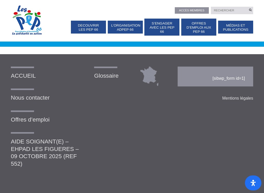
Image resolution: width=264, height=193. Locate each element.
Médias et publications (236, 27)
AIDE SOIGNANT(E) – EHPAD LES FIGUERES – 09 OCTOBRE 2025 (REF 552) (45, 152)
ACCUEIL (23, 76)
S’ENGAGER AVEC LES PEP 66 (162, 27)
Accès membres (191, 10)
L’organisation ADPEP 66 (125, 27)
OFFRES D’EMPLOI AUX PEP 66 (199, 27)
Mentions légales (237, 98)
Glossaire (106, 76)
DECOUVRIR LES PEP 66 (88, 27)
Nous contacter (30, 97)
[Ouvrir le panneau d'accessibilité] (253, 182)
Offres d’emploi (30, 119)
